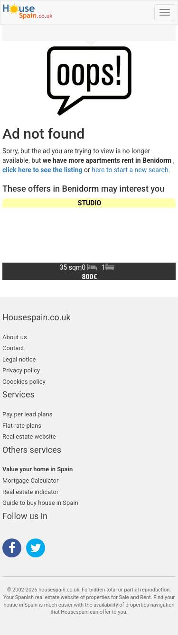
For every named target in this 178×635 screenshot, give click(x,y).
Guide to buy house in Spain (40, 502)
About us (14, 337)
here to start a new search (130, 170)
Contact (13, 348)
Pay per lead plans (27, 414)
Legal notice (19, 359)
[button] (164, 239)
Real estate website (29, 436)
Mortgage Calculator (30, 480)
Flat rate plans (21, 425)
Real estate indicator (30, 491)
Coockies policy (24, 381)
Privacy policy (21, 370)
